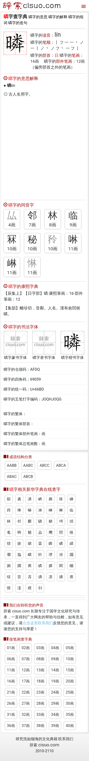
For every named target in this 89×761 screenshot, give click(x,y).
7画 (32, 225)
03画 (40, 648)
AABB (12, 465)
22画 (26, 692)
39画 (55, 725)
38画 (40, 725)
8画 (52, 225)
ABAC (12, 476)
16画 (34, 61)
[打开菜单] (83, 6)
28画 (40, 703)
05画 (70, 648)
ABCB (28, 476)
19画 (55, 681)
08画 (40, 659)
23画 (40, 692)
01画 (11, 648)
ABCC (44, 465)
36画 (11, 725)
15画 (70, 670)
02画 (26, 648)
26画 (11, 703)
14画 (55, 670)
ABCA (61, 465)
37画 (26, 725)
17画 (26, 681)
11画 (73, 248)
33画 (40, 714)
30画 (70, 703)
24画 (55, 692)
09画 (55, 659)
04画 (55, 648)
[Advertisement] (44, 147)
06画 (11, 659)
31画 (11, 714)
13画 (40, 670)
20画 (70, 681)
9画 (73, 225)
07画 (26, 659)
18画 (40, 681)
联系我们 (65, 739)
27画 (26, 703)
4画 (11, 225)
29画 (55, 703)
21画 (11, 692)
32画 (26, 714)
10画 (12, 248)
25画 (70, 692)
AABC (28, 465)
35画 (70, 714)
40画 (70, 725)
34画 (55, 714)
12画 (80, 61)
